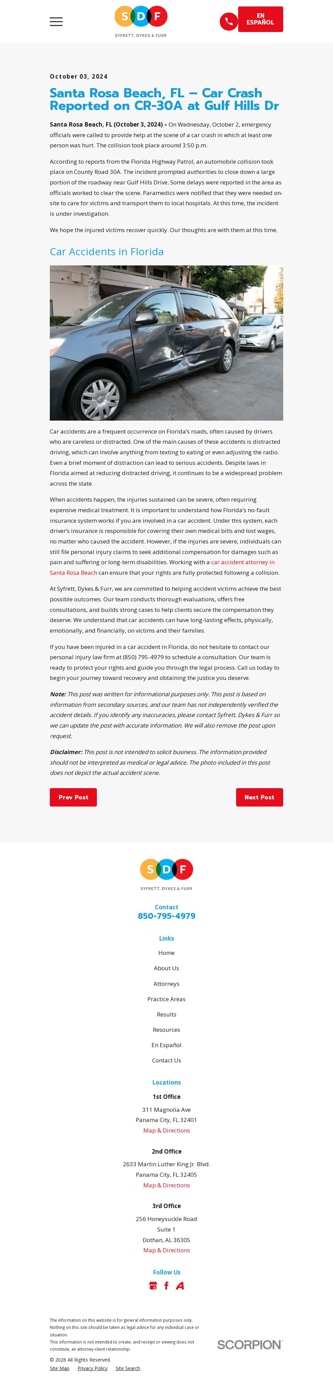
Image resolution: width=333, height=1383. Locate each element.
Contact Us (166, 1060)
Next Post (259, 797)
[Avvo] (180, 1286)
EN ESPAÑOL (260, 19)
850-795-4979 (167, 916)
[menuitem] (59, 1368)
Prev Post (73, 797)
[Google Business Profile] (153, 1286)
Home (166, 953)
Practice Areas (166, 999)
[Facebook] (166, 1286)
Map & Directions (166, 1130)
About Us (166, 968)
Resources (166, 1030)
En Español (166, 1045)
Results (166, 1014)
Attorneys (166, 984)
